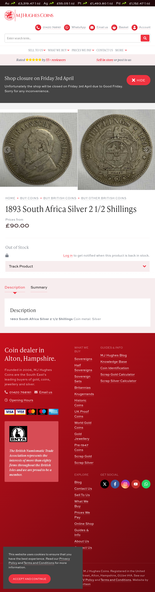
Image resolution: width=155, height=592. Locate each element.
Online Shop (84, 523)
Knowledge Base (113, 361)
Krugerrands (84, 394)
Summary (39, 287)
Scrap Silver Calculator (118, 381)
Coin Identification (114, 368)
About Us (81, 541)
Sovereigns (83, 359)
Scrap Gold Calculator (117, 374)
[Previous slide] (7, 149)
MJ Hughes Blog (113, 355)
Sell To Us (82, 495)
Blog (78, 482)
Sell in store (104, 59)
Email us (45, 392)
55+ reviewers (56, 59)
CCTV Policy (85, 580)
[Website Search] (145, 38)
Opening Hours (21, 400)
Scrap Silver (83, 462)
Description (15, 287)
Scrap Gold (83, 456)
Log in (68, 255)
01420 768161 (20, 392)
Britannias (82, 387)
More (121, 50)
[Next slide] (147, 149)
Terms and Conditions (116, 580)
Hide (138, 80)
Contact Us (83, 488)
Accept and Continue (29, 579)
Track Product (77, 266)
